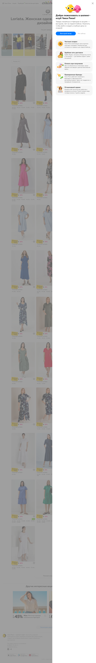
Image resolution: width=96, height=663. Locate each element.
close (92, 3)
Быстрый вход (66, 34)
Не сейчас (82, 33)
